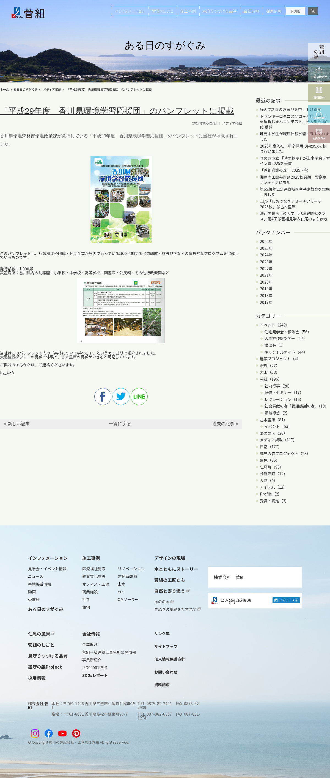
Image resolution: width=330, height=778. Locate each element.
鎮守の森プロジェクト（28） (285, 453)
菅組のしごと (162, 11)
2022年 (266, 268)
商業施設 (90, 591)
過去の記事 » (225, 423)
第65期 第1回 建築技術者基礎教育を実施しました (295, 191)
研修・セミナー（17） (284, 392)
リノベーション (131, 568)
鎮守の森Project (45, 666)
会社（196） (271, 379)
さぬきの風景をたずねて (177, 609)
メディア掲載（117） (278, 439)
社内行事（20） (278, 386)
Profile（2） (271, 494)
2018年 (266, 295)
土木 (121, 584)
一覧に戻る (120, 423)
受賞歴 (34, 599)
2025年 (266, 248)
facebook (102, 396)
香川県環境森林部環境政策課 (28, 136)
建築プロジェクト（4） (280, 358)
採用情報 (274, 11)
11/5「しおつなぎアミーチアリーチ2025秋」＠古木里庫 (291, 203)
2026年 (266, 241)
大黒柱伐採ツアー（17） (286, 338)
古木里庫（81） (273, 419)
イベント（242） (275, 325)
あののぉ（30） (273, 433)
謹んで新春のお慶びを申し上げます (290, 109)
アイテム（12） (273, 487)
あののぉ (164, 601)
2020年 (266, 282)
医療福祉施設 (93, 568)
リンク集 (162, 633)
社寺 (86, 599)
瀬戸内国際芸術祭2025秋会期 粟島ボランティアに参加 (293, 179)
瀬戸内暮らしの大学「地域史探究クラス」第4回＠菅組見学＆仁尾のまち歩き (294, 216)
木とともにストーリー (176, 569)
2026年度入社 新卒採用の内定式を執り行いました (293, 148)
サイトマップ (165, 646)
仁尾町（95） (272, 467)
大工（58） (270, 372)
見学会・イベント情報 (47, 568)
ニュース (35, 576)
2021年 (266, 275)
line (139, 396)
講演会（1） (275, 345)
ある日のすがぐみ (25, 89)
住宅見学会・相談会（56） (288, 331)
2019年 (266, 288)
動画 (32, 591)
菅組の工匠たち (169, 580)
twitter (121, 396)
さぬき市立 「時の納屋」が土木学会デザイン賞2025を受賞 (295, 160)
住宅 (86, 607)
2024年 (266, 255)
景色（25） (270, 460)
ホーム (4, 89)
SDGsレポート (95, 675)
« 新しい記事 (16, 423)
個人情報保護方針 (169, 659)
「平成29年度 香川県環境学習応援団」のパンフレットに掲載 (109, 89)
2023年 (266, 261)
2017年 (266, 302)
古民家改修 (127, 576)
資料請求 (162, 684)
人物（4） (268, 480)
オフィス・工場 (95, 584)
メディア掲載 (52, 89)
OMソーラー (128, 599)
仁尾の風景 (41, 633)
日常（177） (271, 446)
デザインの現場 (169, 558)
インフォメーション (130, 11)
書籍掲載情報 (39, 584)
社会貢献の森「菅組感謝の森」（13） (297, 406)
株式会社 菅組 (229, 577)
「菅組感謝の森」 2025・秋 (284, 170)
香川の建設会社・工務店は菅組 (74, 742)
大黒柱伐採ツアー (15, 357)
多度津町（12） (273, 473)
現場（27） (270, 365)
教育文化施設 (93, 576)
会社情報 (251, 11)
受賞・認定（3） (274, 500)
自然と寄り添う (171, 591)
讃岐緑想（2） (277, 413)
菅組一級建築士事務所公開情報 (109, 652)
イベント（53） (278, 426)
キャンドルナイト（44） (286, 352)
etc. (121, 591)
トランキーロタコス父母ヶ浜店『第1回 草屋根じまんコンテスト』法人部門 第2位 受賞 (294, 121)
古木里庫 (69, 357)
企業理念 (90, 644)
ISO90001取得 (94, 667)
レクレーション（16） (284, 399)
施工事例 (188, 11)
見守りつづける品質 (220, 11)
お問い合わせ (165, 672)
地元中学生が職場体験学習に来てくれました (294, 136)
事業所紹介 (91, 660)
